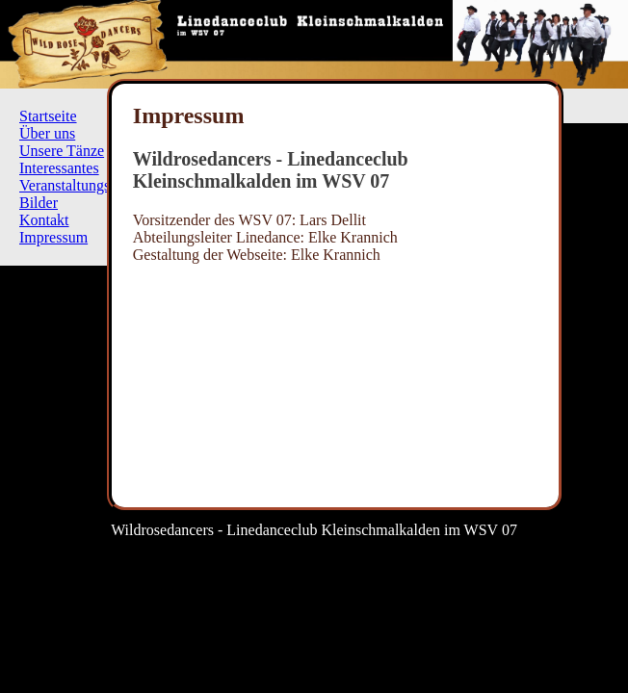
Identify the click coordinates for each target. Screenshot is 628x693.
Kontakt (44, 220)
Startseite (48, 116)
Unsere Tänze (61, 150)
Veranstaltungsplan (78, 185)
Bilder (38, 202)
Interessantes (59, 168)
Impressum (53, 237)
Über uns (47, 133)
